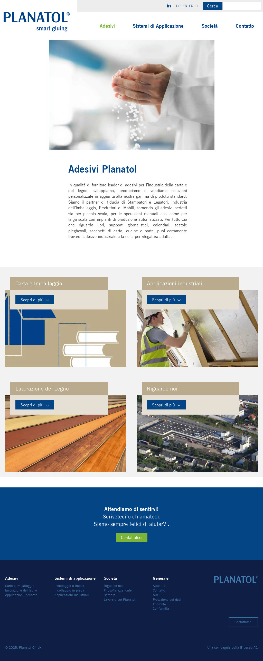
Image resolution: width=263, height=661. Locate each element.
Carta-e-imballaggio (19, 586)
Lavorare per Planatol (119, 600)
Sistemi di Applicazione (158, 26)
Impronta (159, 604)
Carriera (109, 595)
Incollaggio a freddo (69, 586)
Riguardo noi (113, 586)
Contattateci (131, 537)
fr (191, 6)
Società (210, 26)
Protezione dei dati (167, 600)
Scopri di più (35, 299)
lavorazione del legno (21, 590)
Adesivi (107, 26)
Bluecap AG (249, 647)
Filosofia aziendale (118, 590)
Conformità (161, 608)
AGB (156, 595)
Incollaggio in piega (69, 590)
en (184, 6)
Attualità (159, 586)
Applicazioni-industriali (22, 595)
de (178, 6)
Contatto (245, 26)
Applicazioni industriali (71, 595)
